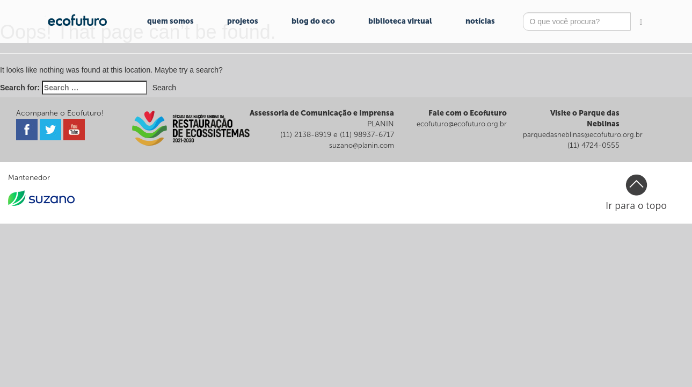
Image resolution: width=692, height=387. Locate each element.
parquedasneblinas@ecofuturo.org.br (583, 135)
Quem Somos (170, 21)
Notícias (480, 21)
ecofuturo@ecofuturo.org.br (462, 124)
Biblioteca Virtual (400, 21)
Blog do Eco (313, 21)
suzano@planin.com (361, 145)
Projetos (242, 21)
